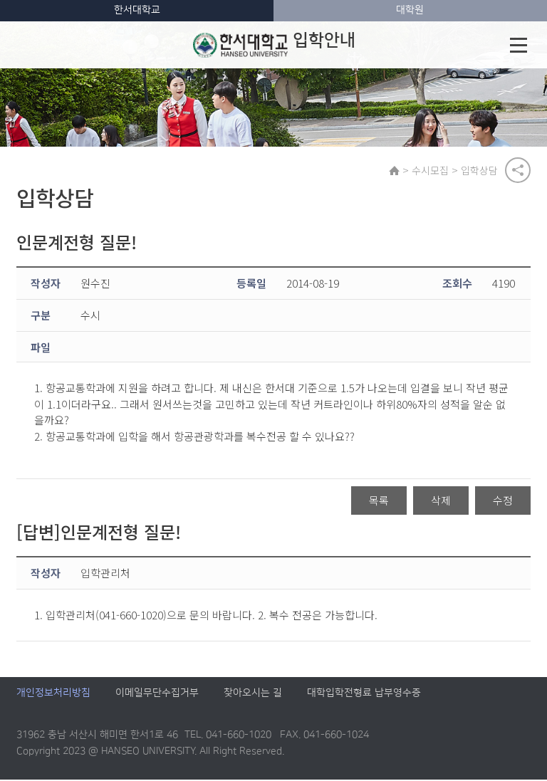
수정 (503, 500)
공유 (518, 170)
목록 (379, 500)
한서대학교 (137, 10)
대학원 (410, 10)
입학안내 (274, 45)
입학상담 (480, 170)
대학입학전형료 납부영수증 (364, 694)
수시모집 (430, 170)
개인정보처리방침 (53, 694)
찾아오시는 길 (253, 694)
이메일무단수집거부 (157, 694)
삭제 (441, 500)
